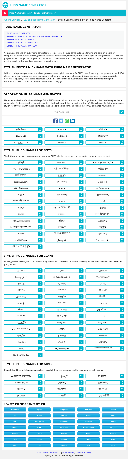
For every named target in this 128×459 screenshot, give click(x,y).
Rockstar (64, 421)
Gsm (113, 439)
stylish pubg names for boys (22, 39)
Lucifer (39, 433)
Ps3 (15, 415)
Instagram (39, 421)
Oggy (15, 439)
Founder (64, 439)
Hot (14, 421)
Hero (89, 439)
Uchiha (39, 427)
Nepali (15, 433)
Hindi (39, 415)
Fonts (113, 415)
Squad (39, 409)
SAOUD (64, 433)
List (88, 445)
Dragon (113, 427)
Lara (39, 445)
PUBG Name (68, 452)
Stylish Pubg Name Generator (39, 19)
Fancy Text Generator (45, 12)
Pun (14, 445)
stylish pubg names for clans (23, 45)
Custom (88, 421)
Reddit (88, 415)
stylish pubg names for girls (22, 42)
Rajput (88, 433)
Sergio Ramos (88, 427)
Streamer (64, 427)
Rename (88, 409)
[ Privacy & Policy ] (84, 452)
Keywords (15, 409)
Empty (113, 409)
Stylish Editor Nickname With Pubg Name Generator (34, 36)
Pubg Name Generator (20, 12)
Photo (113, 421)
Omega (113, 433)
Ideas (113, 445)
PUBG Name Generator (47, 452)
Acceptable (64, 409)
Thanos (39, 439)
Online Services (12, 19)
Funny (14, 427)
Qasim (63, 415)
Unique (64, 445)
